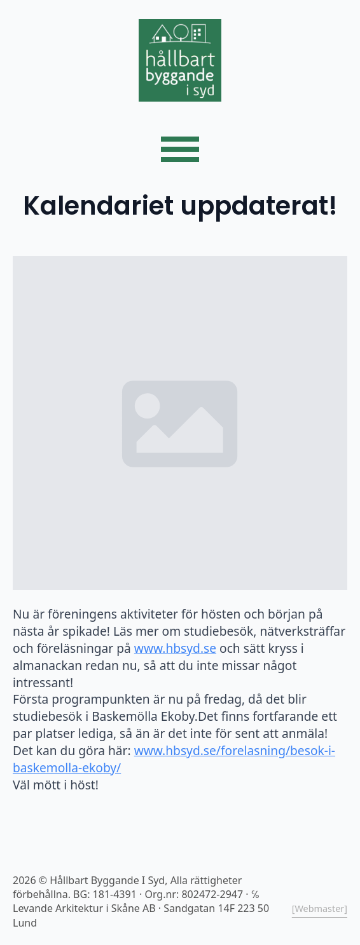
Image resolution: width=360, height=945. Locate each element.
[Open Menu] (180, 149)
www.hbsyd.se (175, 648)
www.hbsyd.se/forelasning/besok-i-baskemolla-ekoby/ (174, 759)
